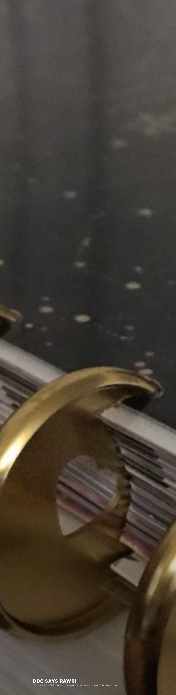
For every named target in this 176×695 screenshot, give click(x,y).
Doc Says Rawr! (54, 675)
